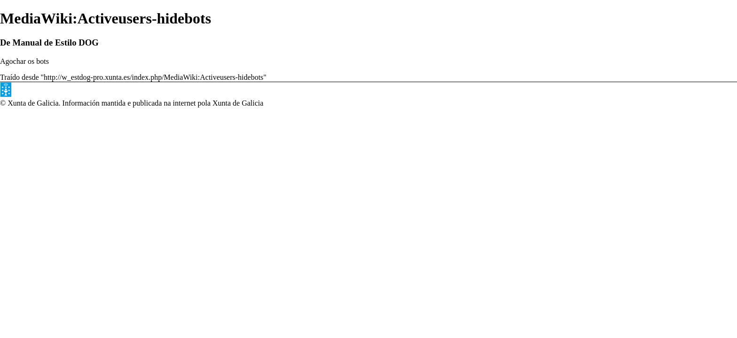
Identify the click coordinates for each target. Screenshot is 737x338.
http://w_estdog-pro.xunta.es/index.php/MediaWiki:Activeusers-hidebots (153, 77)
